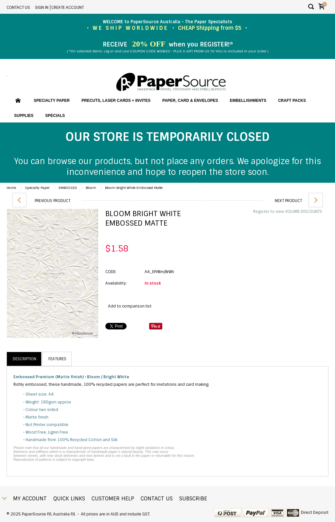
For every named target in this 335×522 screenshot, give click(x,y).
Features (57, 359)
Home (11, 188)
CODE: (110, 271)
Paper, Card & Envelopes (190, 100)
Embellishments (248, 100)
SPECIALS (55, 115)
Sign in (41, 7)
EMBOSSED (68, 188)
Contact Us (18, 7)
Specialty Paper (52, 100)
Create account (67, 7)
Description (24, 359)
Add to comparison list (129, 306)
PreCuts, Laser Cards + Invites (115, 100)
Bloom (91, 188)
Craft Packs (292, 100)
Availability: (116, 283)
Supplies (23, 115)
